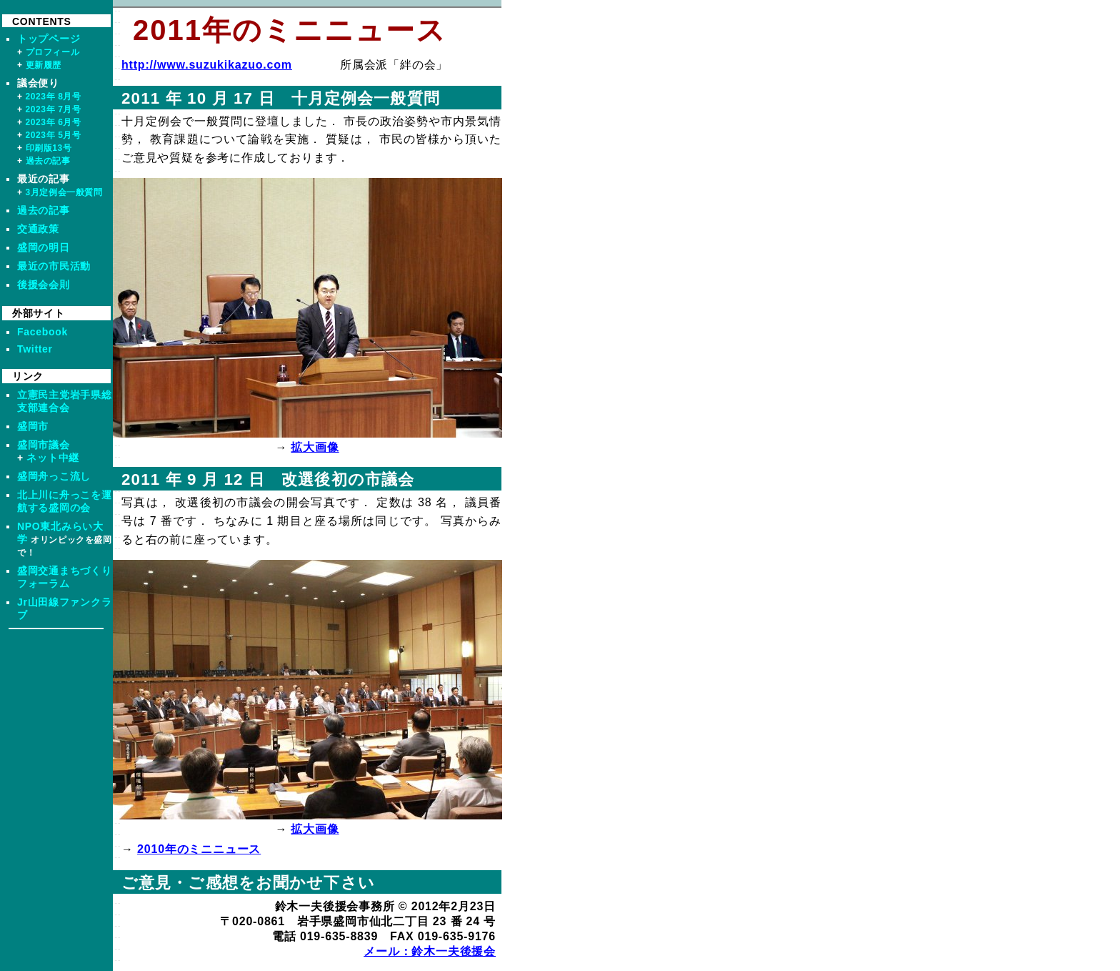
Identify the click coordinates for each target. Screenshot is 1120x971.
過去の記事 (48, 161)
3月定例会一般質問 (64, 192)
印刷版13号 (49, 148)
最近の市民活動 (54, 266)
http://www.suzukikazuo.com (206, 65)
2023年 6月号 (53, 122)
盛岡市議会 (43, 444)
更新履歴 (43, 65)
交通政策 (38, 229)
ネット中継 (52, 457)
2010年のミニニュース (199, 849)
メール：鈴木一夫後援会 (430, 951)
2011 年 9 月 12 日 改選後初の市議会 (267, 479)
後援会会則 (43, 284)
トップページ (48, 38)
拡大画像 (315, 447)
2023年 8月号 (53, 97)
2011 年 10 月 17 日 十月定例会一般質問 (280, 98)
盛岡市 (33, 426)
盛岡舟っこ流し (54, 476)
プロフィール (53, 52)
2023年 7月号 (53, 109)
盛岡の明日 (43, 247)
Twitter (35, 349)
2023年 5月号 (53, 135)
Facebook (42, 331)
